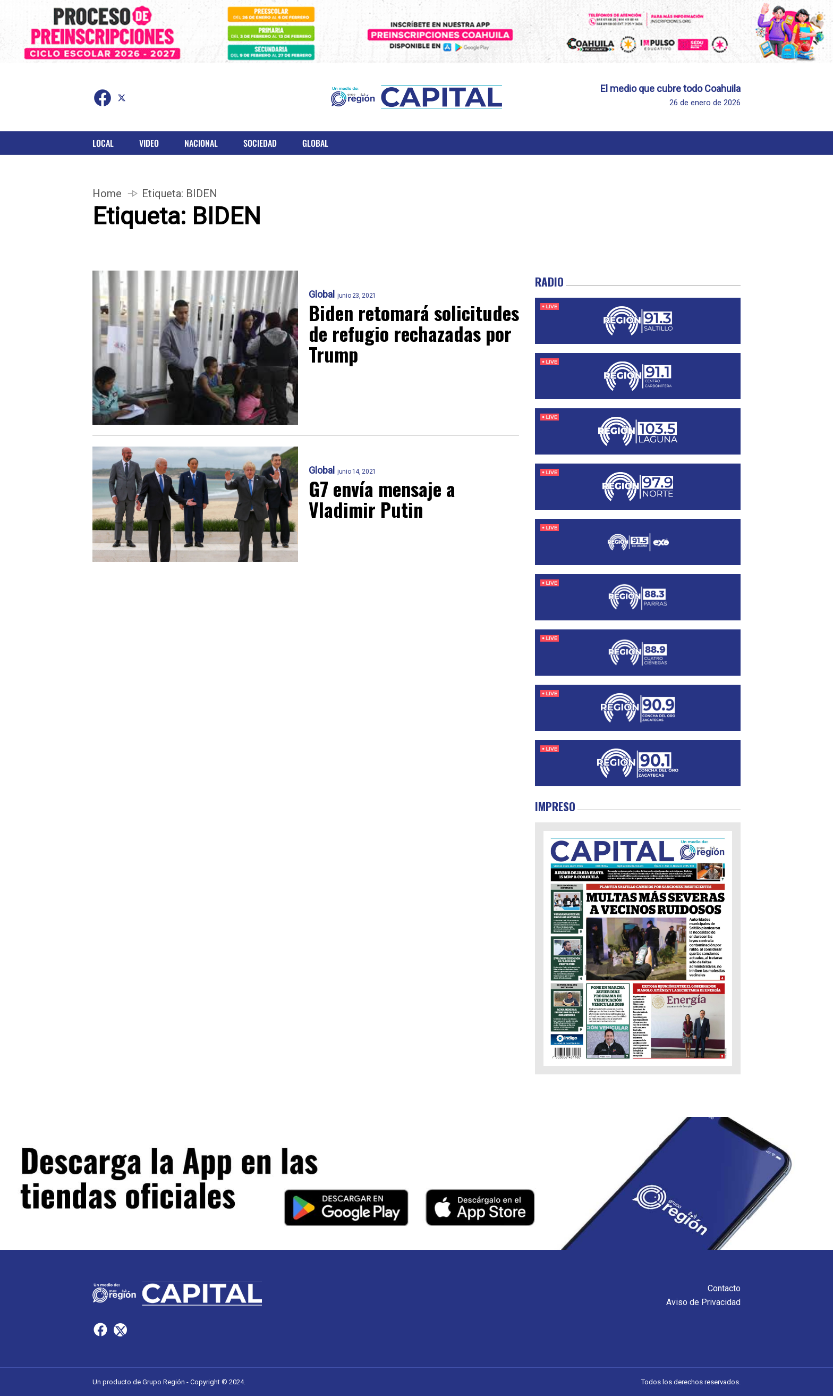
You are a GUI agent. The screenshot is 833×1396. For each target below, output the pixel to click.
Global (315, 143)
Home (107, 193)
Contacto (724, 1288)
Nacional (201, 143)
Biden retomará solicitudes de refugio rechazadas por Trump (414, 333)
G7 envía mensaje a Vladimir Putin (382, 498)
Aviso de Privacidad (703, 1302)
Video (149, 143)
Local (103, 143)
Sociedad (260, 143)
